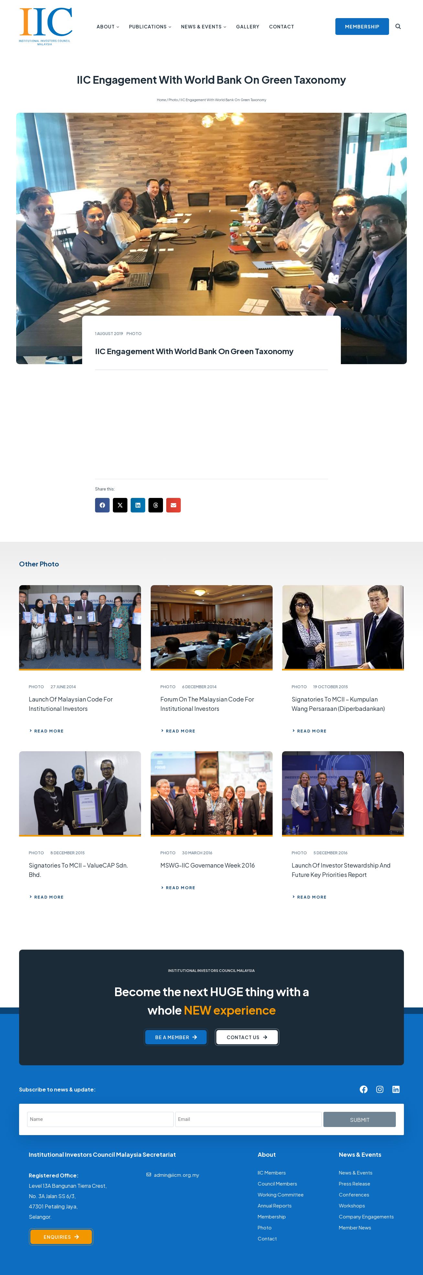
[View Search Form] (398, 26)
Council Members (277, 1107)
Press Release (354, 1107)
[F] (157, 1252)
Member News (355, 1151)
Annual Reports (275, 1129)
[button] (102, 429)
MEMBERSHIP (362, 26)
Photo (265, 1151)
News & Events (356, 1096)
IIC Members (272, 1096)
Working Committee (281, 1118)
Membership (272, 1140)
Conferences (354, 1118)
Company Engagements (366, 1140)
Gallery (247, 26)
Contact (281, 26)
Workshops (352, 1129)
